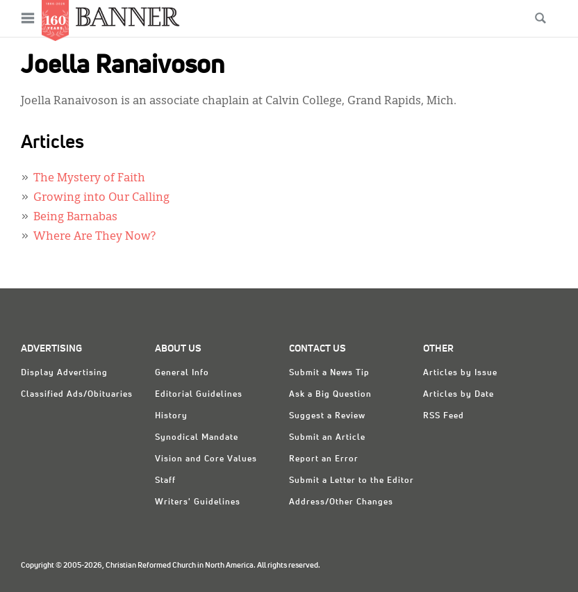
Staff (165, 481)
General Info (182, 373)
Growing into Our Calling (101, 198)
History (171, 416)
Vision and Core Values (206, 459)
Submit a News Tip (329, 373)
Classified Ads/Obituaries (77, 394)
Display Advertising (64, 373)
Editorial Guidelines (198, 394)
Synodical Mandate (196, 438)
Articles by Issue (460, 373)
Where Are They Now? (94, 236)
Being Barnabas (75, 217)
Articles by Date (458, 394)
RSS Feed (443, 416)
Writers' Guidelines (197, 502)
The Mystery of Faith (89, 178)
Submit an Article (327, 438)
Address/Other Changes (341, 502)
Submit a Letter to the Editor (351, 481)
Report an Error (323, 459)
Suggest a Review (327, 416)
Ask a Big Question (330, 394)
